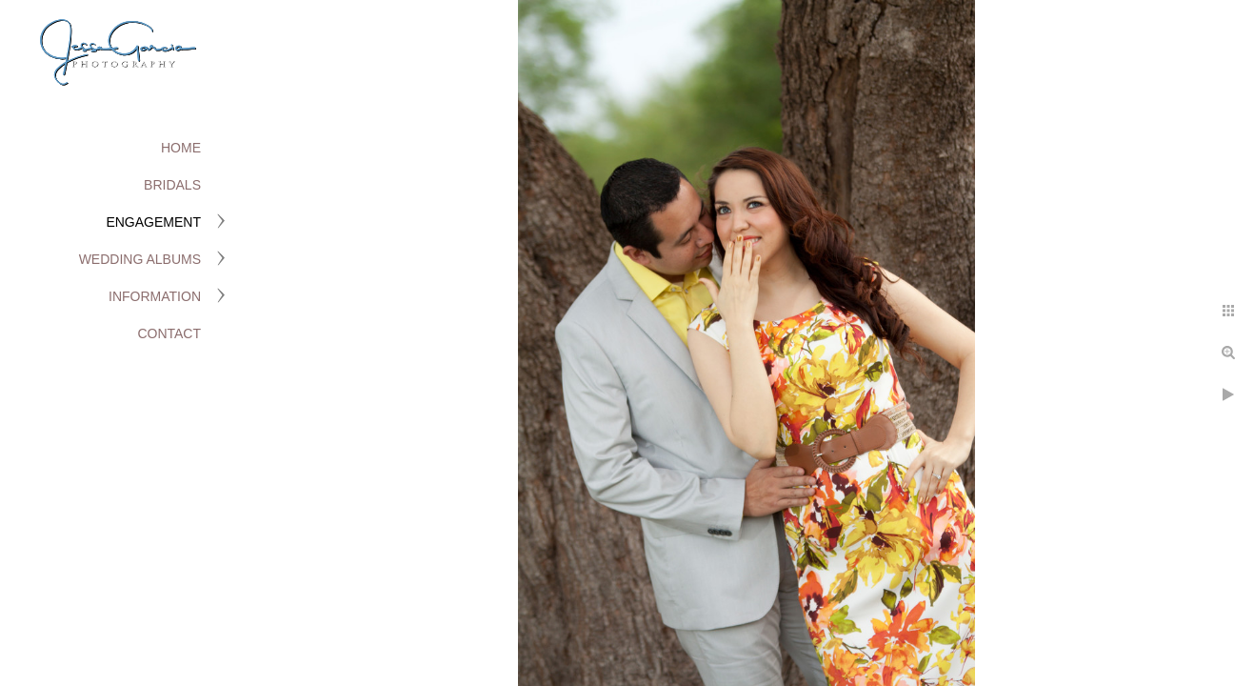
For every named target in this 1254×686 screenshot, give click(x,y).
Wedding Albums (140, 259)
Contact (169, 333)
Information (155, 296)
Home (181, 147)
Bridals (172, 184)
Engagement (153, 222)
